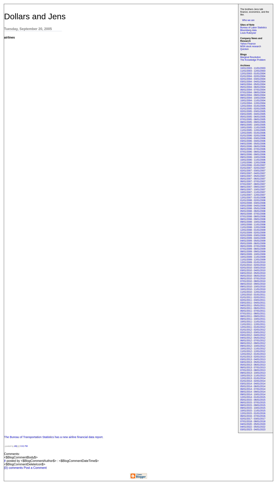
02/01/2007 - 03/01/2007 (252, 170)
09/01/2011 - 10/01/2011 (252, 319)
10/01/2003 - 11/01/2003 (252, 68)
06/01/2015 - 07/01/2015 (252, 402)
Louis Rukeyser (248, 33)
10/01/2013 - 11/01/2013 (252, 375)
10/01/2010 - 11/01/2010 (252, 289)
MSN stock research (250, 46)
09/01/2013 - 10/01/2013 (252, 373)
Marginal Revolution (250, 57)
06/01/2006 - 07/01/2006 (252, 149)
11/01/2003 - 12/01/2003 (252, 71)
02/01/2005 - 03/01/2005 (252, 111)
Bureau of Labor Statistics (253, 27)
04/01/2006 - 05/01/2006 (252, 143)
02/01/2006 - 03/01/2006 (252, 138)
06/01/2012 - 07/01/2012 (252, 340)
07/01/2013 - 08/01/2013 (252, 370)
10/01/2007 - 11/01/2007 (252, 192)
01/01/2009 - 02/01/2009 (252, 232)
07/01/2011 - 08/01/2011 (252, 313)
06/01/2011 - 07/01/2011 (252, 311)
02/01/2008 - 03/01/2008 (252, 203)
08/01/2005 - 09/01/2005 (252, 122)
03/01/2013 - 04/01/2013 (252, 359)
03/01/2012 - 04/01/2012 (252, 335)
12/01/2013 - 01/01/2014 (252, 378)
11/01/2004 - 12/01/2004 (252, 103)
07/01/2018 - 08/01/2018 (252, 421)
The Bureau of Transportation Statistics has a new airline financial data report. (53, 437)
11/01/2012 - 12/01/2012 (252, 351)
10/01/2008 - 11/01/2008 (252, 224)
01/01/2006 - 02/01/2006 (252, 135)
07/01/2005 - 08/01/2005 (252, 119)
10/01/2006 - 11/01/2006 (252, 160)
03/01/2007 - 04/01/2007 (252, 173)
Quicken (244, 49)
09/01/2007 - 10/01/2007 (252, 189)
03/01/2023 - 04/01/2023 (252, 429)
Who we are (248, 20)
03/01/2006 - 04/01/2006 (252, 141)
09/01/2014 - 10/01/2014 (252, 394)
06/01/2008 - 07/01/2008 (252, 213)
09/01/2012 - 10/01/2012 (252, 346)
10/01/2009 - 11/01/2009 (252, 257)
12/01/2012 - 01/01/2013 (252, 354)
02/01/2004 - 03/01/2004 (252, 79)
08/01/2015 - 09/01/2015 (252, 405)
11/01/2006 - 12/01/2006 (252, 162)
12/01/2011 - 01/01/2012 (252, 327)
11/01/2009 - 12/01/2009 (252, 259)
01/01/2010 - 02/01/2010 (252, 265)
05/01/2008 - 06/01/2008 (252, 211)
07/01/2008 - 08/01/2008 (252, 216)
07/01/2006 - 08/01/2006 (252, 151)
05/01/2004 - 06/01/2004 (252, 87)
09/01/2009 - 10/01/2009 (252, 254)
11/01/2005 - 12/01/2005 (252, 130)
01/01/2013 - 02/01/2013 (252, 356)
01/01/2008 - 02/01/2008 (252, 200)
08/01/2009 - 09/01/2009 (252, 251)
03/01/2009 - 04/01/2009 (252, 238)
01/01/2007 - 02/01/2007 (252, 168)
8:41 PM (24, 446)
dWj (15, 446)
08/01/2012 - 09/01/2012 (252, 343)
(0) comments (14, 467)
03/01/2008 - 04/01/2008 (252, 205)
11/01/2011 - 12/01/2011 (252, 324)
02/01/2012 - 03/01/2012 (252, 332)
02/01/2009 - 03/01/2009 (252, 235)
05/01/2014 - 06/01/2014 (252, 386)
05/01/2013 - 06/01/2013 (252, 364)
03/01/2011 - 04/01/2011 (252, 302)
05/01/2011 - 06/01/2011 (252, 308)
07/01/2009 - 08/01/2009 (252, 249)
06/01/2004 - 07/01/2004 (252, 89)
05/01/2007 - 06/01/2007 (252, 178)
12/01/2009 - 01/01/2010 (252, 262)
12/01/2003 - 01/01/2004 (252, 73)
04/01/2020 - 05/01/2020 (252, 424)
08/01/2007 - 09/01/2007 (252, 186)
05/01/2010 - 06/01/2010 (252, 275)
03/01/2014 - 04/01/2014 (252, 383)
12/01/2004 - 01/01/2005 (252, 106)
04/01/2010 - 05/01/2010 (252, 273)
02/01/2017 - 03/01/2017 (252, 418)
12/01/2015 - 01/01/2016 (252, 413)
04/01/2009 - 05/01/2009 (252, 240)
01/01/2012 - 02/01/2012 (252, 329)
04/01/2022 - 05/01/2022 (252, 426)
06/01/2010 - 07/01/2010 (252, 278)
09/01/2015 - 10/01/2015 (252, 408)
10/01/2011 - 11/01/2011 (252, 321)
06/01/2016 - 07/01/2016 (252, 416)
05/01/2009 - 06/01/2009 (252, 243)
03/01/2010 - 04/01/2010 (252, 270)
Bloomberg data (248, 30)
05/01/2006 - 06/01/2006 (252, 146)
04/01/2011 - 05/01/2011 (252, 305)
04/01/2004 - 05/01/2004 (252, 84)
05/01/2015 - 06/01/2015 (252, 400)
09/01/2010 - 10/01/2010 (252, 286)
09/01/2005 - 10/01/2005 (252, 124)
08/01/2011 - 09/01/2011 (252, 316)
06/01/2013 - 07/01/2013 (252, 367)
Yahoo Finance (248, 43)
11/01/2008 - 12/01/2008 (252, 227)
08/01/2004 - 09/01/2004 (252, 95)
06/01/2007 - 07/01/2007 (252, 181)
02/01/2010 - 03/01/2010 (252, 267)
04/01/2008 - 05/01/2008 (252, 208)
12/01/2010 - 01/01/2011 (252, 294)
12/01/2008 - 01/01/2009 (252, 230)
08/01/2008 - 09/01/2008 (252, 219)
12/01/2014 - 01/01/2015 (252, 397)
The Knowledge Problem (252, 60)
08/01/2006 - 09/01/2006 (252, 154)
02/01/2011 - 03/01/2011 (252, 300)
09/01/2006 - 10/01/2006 (252, 157)
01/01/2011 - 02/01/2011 (252, 297)
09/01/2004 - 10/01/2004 (252, 97)
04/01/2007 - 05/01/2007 (252, 176)
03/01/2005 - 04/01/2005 (252, 114)
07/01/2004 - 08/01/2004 (252, 92)
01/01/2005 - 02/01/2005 (252, 108)
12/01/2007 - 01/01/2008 (252, 197)
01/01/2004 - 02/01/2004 (252, 76)
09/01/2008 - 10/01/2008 (252, 222)
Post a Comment (35, 467)
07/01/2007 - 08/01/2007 (252, 184)
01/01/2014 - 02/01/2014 (252, 381)
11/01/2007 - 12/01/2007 (252, 195)
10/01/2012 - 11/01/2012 (252, 348)
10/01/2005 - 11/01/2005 (252, 127)
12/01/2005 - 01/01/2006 (252, 133)
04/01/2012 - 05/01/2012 (252, 337)
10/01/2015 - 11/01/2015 (252, 410)
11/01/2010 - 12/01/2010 (252, 292)
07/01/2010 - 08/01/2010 (252, 281)
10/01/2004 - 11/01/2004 (252, 100)
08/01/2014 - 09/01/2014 (252, 391)
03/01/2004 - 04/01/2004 (252, 81)
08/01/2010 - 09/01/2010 (252, 284)
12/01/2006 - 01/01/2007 (252, 165)
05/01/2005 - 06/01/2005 (252, 116)
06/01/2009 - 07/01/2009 (252, 246)
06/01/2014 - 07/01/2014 (252, 389)
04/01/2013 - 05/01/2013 (252, 362)
